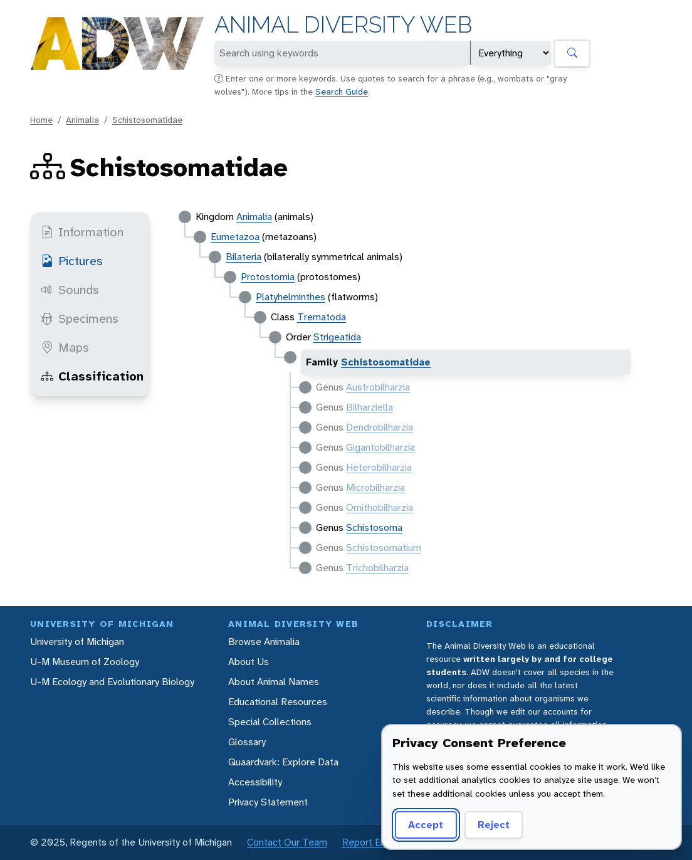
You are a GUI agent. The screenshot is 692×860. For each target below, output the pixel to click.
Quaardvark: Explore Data (283, 761)
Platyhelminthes (290, 296)
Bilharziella (369, 407)
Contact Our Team (287, 842)
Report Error (369, 842)
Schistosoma (374, 527)
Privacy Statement (268, 802)
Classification (92, 376)
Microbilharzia (375, 487)
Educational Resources (277, 701)
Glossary (247, 741)
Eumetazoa (235, 236)
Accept (425, 824)
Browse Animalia (264, 641)
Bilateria (243, 256)
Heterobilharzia (379, 467)
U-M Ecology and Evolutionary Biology (112, 681)
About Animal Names (273, 681)
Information (82, 232)
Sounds (70, 289)
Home (41, 119)
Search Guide (341, 91)
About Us (248, 661)
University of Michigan (77, 641)
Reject (494, 824)
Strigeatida (337, 336)
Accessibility (255, 782)
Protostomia (268, 276)
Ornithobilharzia (379, 507)
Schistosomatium (383, 547)
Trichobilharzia (377, 567)
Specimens (79, 318)
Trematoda (321, 316)
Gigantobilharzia (380, 447)
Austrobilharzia (378, 387)
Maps (65, 347)
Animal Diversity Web (343, 24)
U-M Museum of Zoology (84, 661)
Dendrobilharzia (379, 427)
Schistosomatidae (147, 119)
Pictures (72, 260)
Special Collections (270, 721)
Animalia (82, 119)
